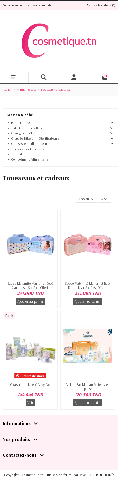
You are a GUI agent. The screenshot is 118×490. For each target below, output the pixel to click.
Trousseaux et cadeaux (27, 149)
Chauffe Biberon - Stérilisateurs (35, 138)
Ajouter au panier (30, 301)
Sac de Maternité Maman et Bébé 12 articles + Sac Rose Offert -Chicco (87, 287)
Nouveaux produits (39, 5)
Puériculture (20, 122)
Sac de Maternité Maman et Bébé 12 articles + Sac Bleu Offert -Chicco (30, 287)
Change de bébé (23, 133)
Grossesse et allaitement (29, 143)
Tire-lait (16, 154)
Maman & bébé (20, 114)
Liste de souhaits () (101, 5)
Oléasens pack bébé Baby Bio (30, 385)
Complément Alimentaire (29, 159)
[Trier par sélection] (86, 199)
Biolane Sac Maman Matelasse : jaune (88, 387)
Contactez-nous (13, 5)
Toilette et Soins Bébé (27, 128)
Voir (30, 402)
